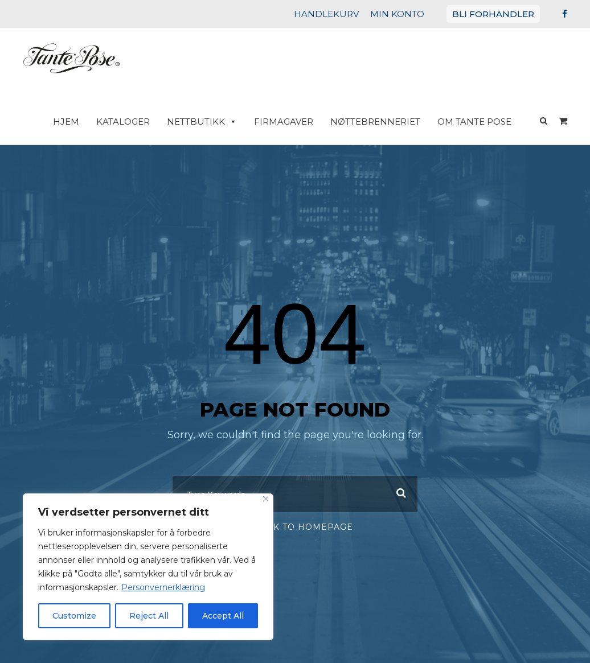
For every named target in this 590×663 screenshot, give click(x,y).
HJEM (89, 121)
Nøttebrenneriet (383, 121)
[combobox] (295, 484)
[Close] (265, 498)
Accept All (223, 615)
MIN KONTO (408, 14)
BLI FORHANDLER (497, 14)
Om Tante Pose (476, 121)
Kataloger (143, 121)
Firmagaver (295, 121)
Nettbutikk (218, 121)
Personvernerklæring (151, 587)
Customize (74, 615)
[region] (148, 566)
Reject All (149, 615)
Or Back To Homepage (295, 516)
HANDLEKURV (343, 14)
